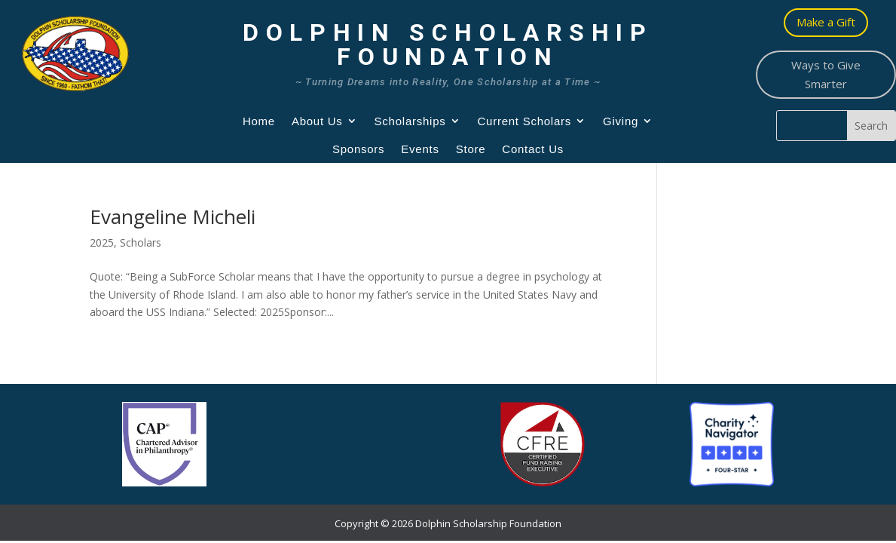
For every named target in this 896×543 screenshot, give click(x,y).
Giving (620, 121)
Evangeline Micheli (172, 216)
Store (471, 149)
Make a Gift (826, 21)
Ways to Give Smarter (826, 74)
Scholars (140, 242)
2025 (102, 242)
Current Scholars (525, 121)
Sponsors (358, 149)
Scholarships (410, 121)
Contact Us (533, 149)
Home (259, 121)
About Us (317, 121)
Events (420, 149)
